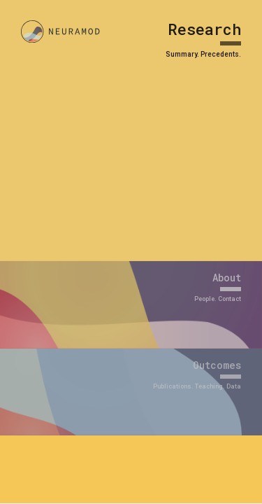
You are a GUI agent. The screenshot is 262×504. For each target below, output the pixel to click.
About (226, 277)
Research (204, 29)
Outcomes (217, 365)
